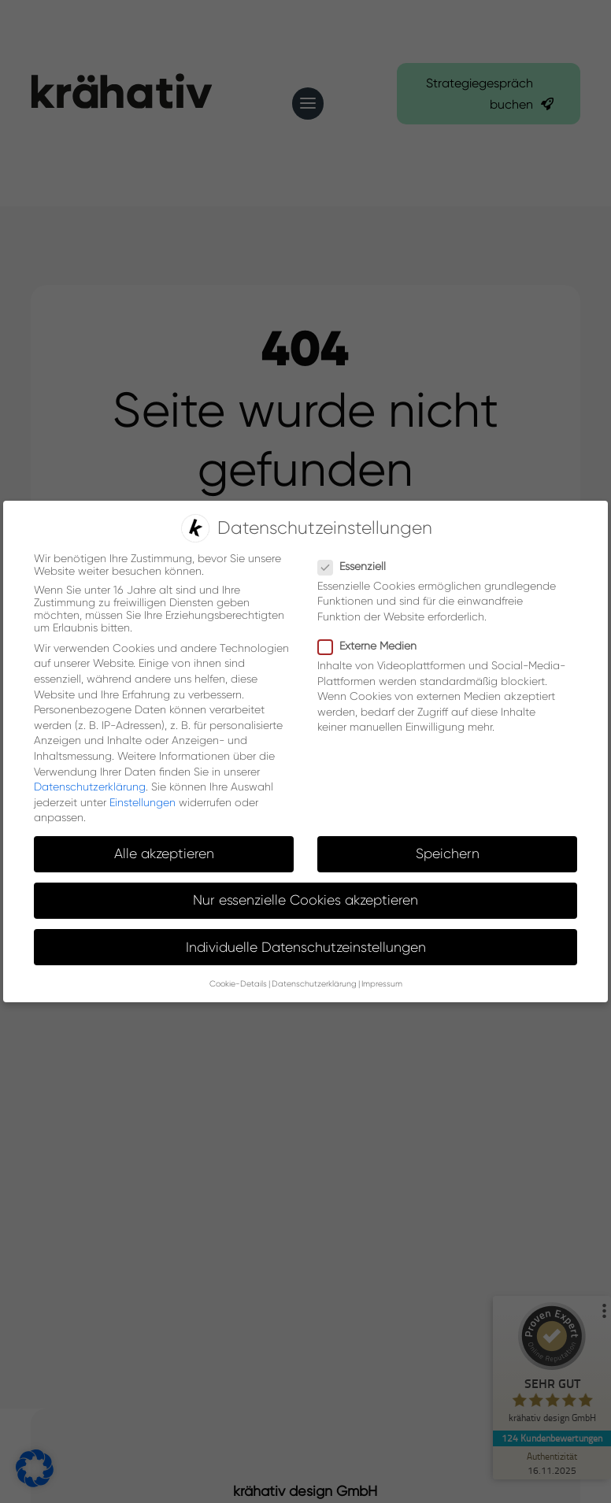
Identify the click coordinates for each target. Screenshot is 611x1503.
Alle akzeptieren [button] (164, 853)
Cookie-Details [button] (238, 984)
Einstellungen (142, 801)
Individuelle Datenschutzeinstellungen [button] (306, 946)
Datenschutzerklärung (90, 786)
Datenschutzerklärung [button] (314, 984)
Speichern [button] (448, 853)
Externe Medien (373, 645)
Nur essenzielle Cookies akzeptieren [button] (305, 900)
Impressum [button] (381, 984)
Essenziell (358, 565)
